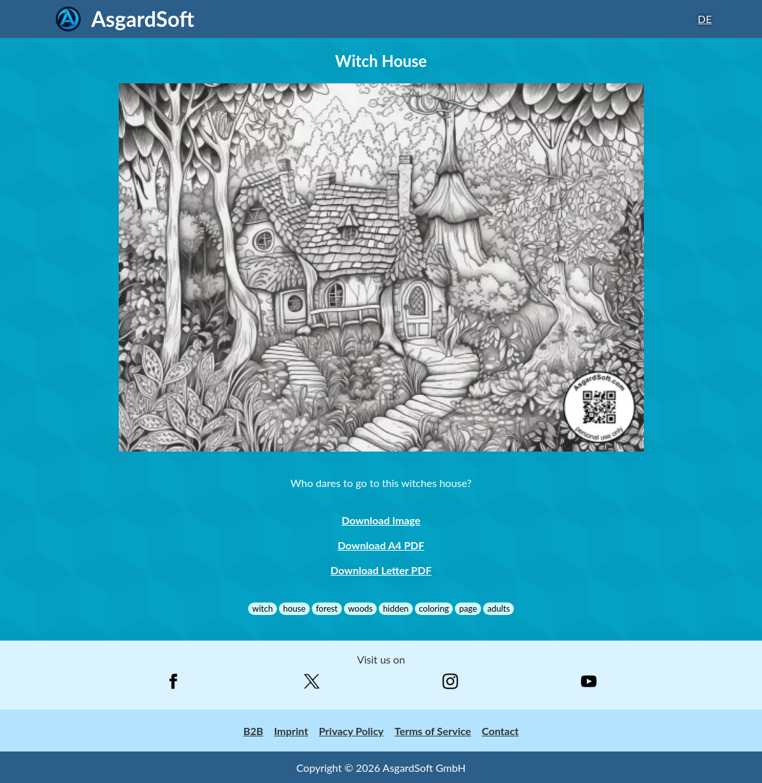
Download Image (380, 520)
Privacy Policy (351, 731)
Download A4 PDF (380, 545)
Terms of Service (432, 731)
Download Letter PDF (381, 570)
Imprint (291, 731)
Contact (500, 731)
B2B (253, 731)
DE (704, 18)
